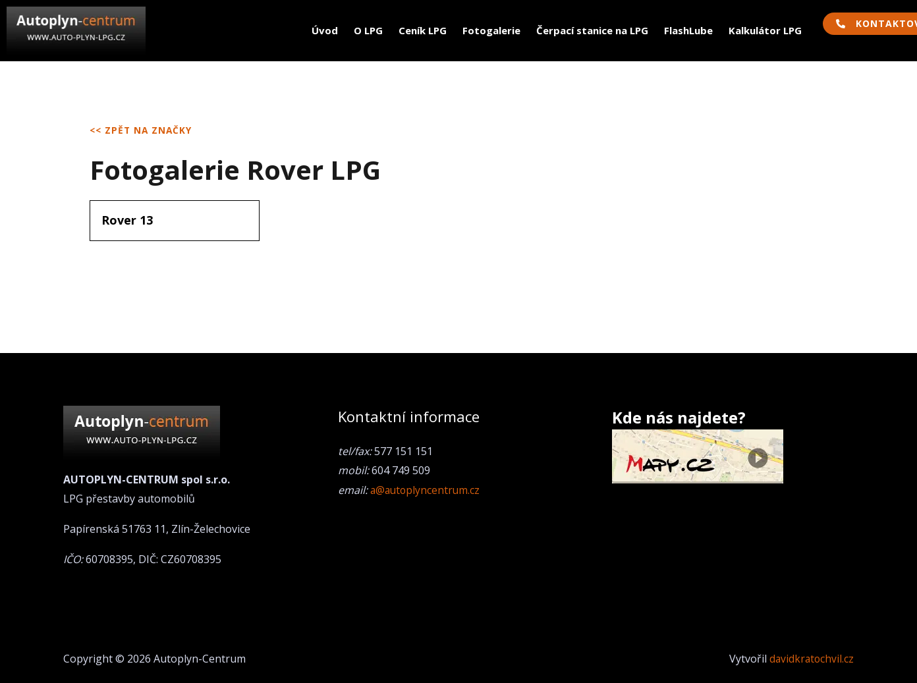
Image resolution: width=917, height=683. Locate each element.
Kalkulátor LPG (765, 30)
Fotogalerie (491, 30)
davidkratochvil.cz (810, 658)
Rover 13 (127, 220)
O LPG (368, 30)
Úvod (325, 30)
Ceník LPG (423, 30)
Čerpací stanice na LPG (592, 30)
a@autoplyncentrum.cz (426, 490)
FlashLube (688, 30)
